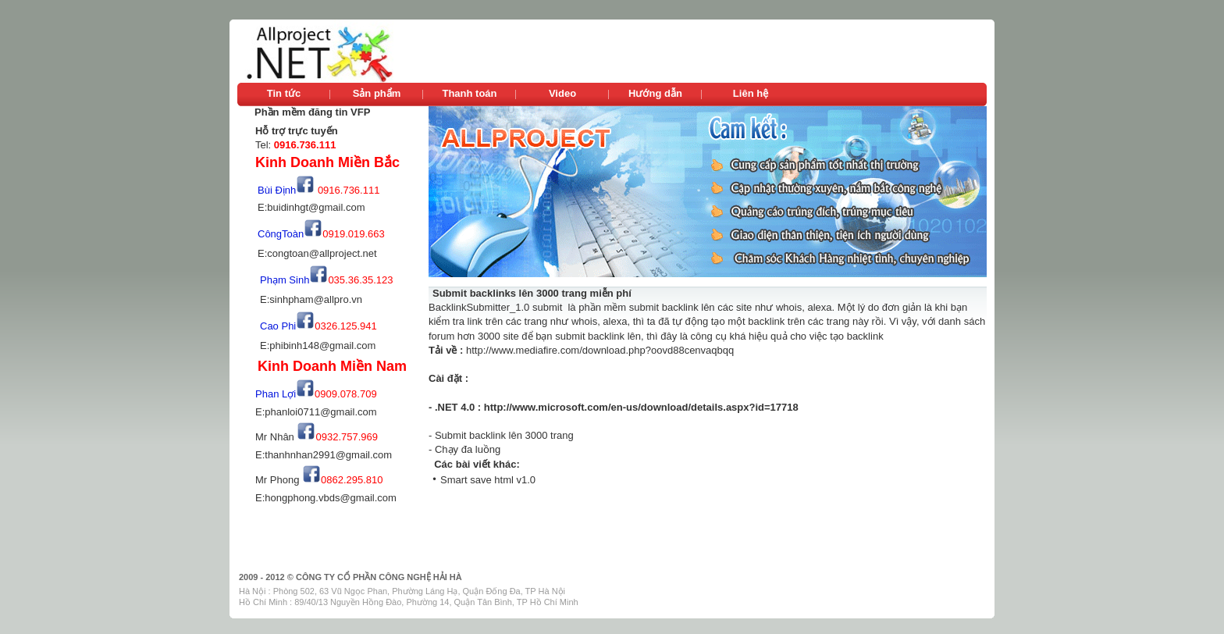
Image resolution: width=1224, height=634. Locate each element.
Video (562, 93)
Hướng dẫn (655, 93)
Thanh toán (469, 93)
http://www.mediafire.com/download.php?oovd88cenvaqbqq (600, 350)
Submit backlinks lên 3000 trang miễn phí (532, 293)
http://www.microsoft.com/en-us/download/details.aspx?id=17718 (641, 407)
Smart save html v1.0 (488, 480)
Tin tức (284, 93)
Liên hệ (750, 93)
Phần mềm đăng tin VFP (312, 112)
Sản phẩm (377, 93)
